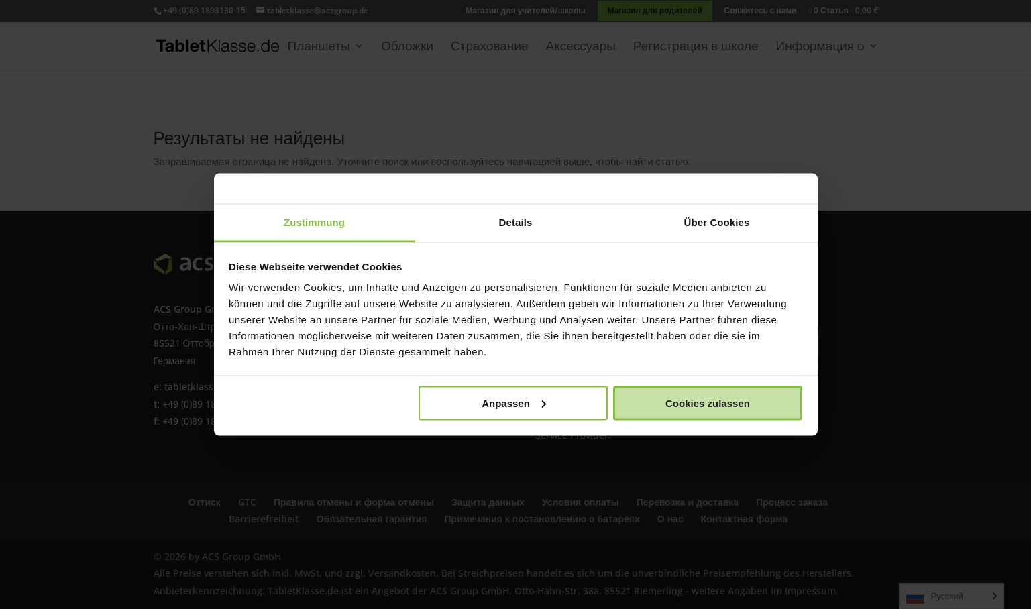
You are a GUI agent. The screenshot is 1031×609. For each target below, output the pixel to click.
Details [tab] (516, 222)
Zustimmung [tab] (314, 222)
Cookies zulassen (707, 402)
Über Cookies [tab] (717, 222)
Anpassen (514, 402)
